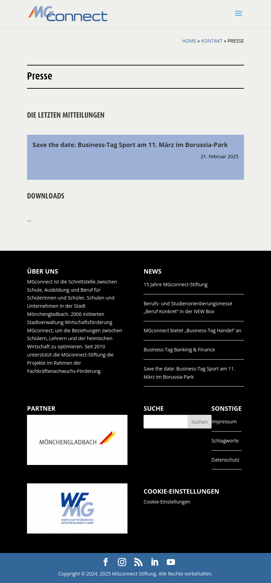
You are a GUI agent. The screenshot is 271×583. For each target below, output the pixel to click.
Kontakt (212, 41)
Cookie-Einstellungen (167, 501)
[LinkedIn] (154, 562)
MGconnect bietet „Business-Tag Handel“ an (192, 330)
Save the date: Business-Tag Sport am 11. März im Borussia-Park (130, 145)
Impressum (224, 421)
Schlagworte (225, 440)
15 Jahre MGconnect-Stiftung (175, 284)
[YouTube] (171, 562)
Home (189, 41)
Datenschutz (225, 459)
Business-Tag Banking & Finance (179, 349)
